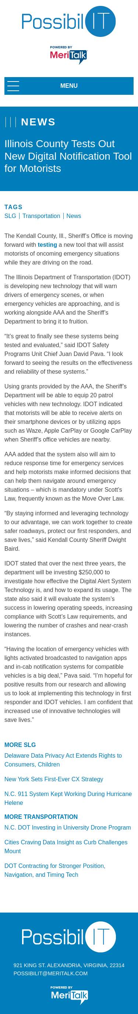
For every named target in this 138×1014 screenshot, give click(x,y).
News (74, 216)
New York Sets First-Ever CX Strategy (53, 779)
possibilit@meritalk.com (51, 973)
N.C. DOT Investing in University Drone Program (67, 827)
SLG (10, 216)
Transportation (41, 216)
